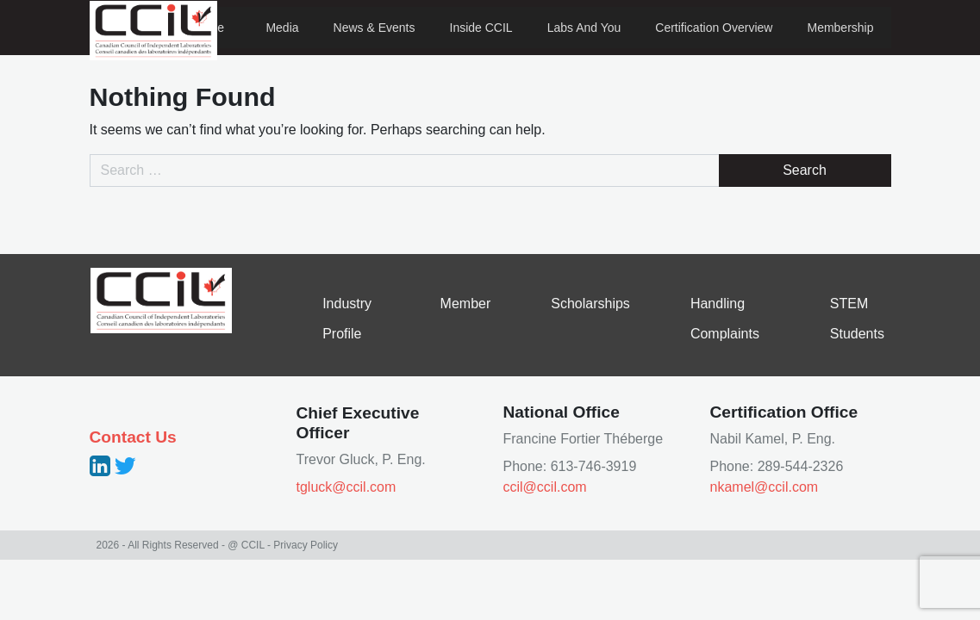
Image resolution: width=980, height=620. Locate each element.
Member (465, 303)
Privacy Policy (305, 545)
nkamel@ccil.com (764, 487)
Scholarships (590, 303)
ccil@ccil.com (545, 487)
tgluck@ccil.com (346, 487)
